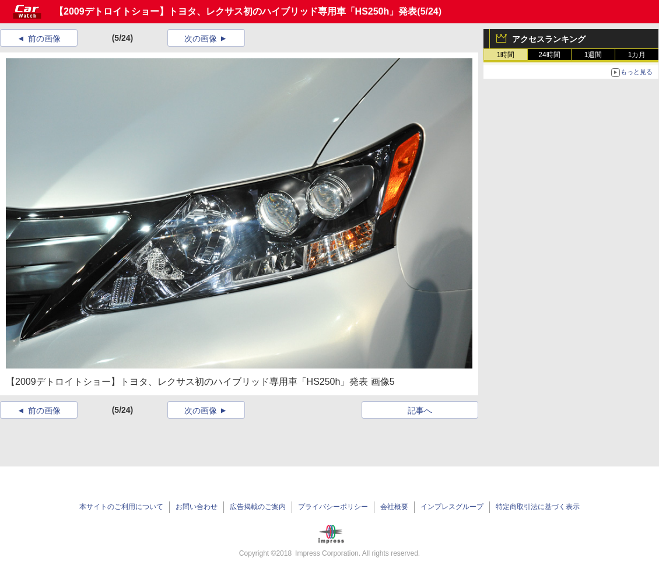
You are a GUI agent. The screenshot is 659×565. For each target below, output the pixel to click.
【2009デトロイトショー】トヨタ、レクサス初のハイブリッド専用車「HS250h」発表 (235, 11)
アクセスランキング (549, 39)
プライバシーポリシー (333, 507)
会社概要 (394, 507)
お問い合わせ (197, 507)
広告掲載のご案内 (258, 507)
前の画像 (44, 38)
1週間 (593, 55)
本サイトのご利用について (121, 507)
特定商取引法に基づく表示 (538, 507)
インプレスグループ (451, 507)
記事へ (420, 410)
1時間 (506, 55)
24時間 (549, 55)
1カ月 (637, 55)
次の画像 (200, 38)
